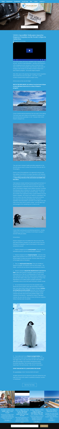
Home (3, 1)
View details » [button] (7, 420)
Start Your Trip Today (29, 384)
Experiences (9, 1)
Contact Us (41, 1)
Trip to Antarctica (29, 26)
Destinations (17, 1)
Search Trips (25, 1)
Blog (31, 1)
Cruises (36, 1)
